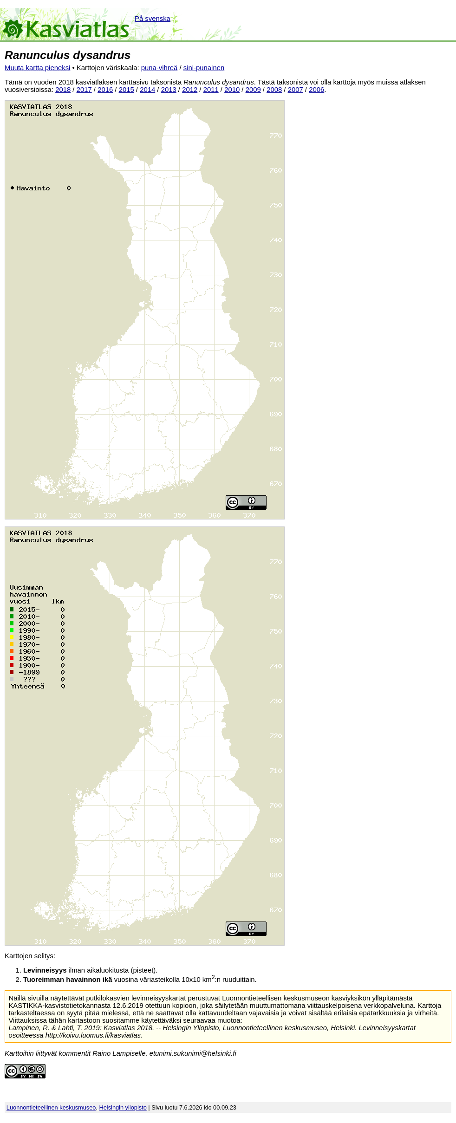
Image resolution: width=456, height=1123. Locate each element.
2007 (295, 89)
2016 (105, 89)
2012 (189, 89)
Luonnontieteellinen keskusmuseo (51, 1107)
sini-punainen (204, 67)
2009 (253, 89)
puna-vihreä (159, 67)
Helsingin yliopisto (123, 1107)
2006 (316, 89)
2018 (63, 89)
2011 (211, 89)
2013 (168, 89)
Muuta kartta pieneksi (37, 67)
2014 (147, 89)
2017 (84, 89)
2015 (126, 89)
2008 (274, 89)
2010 (232, 89)
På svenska (152, 18)
